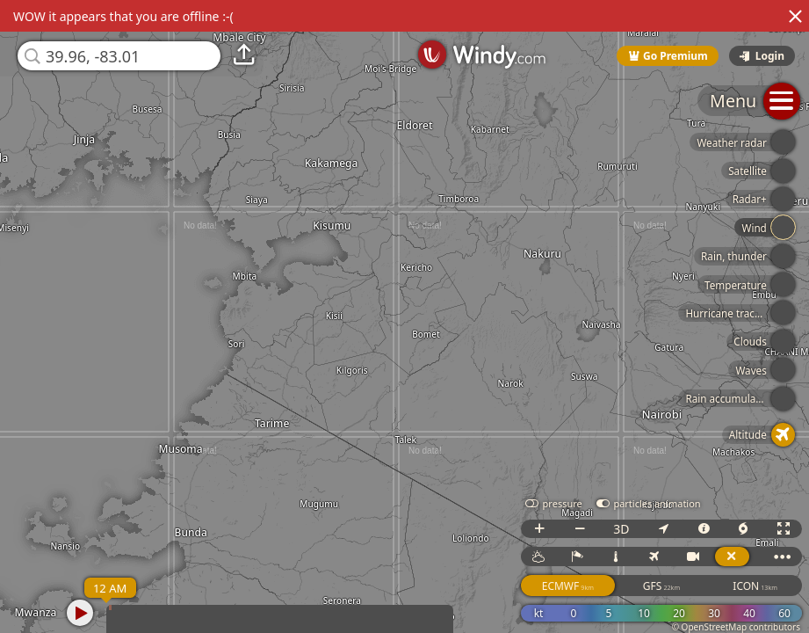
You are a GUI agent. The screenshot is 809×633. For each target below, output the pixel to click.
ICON (755, 585)
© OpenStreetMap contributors (736, 627)
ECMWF (568, 585)
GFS (661, 585)
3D (621, 528)
